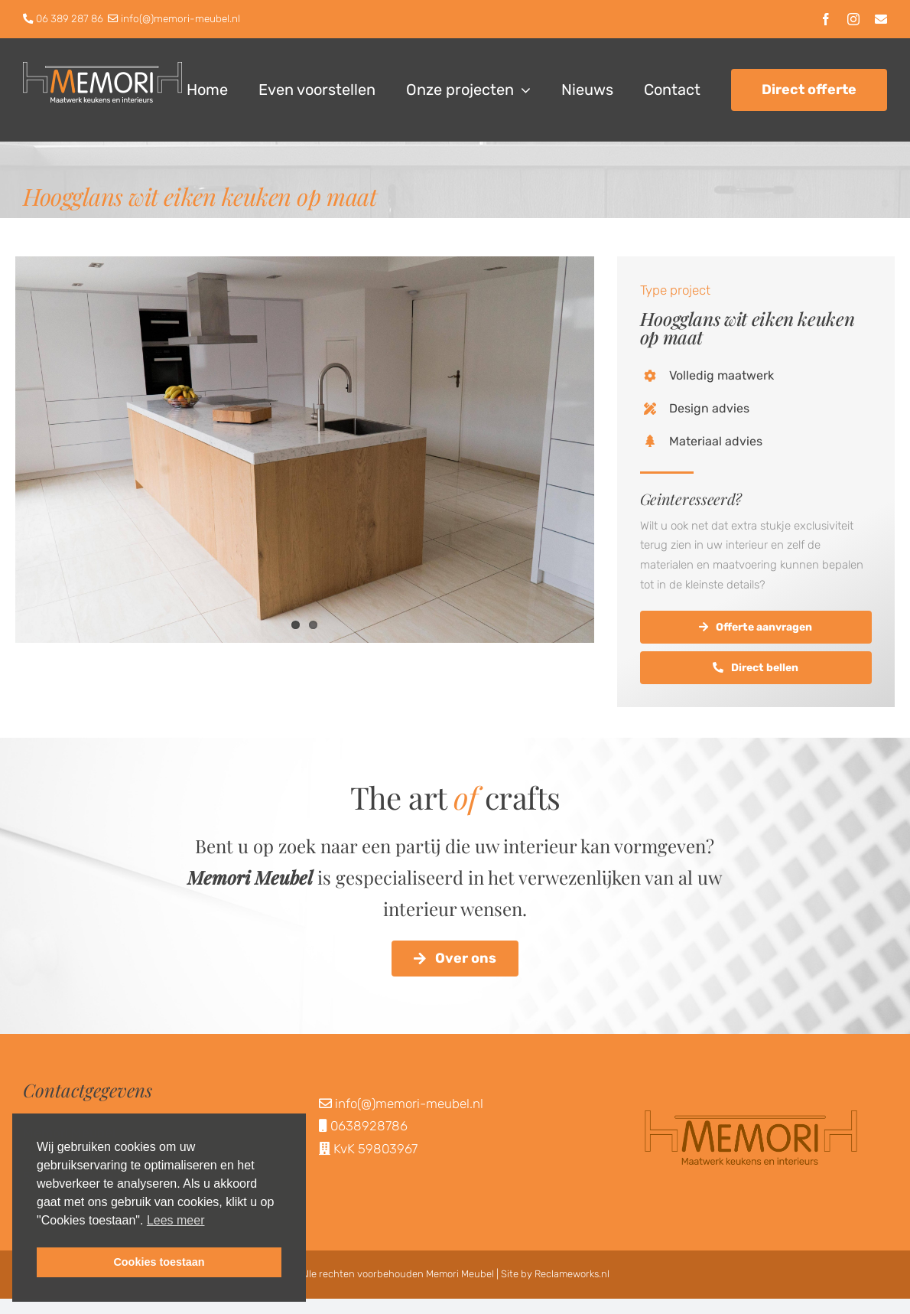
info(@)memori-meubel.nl (180, 18)
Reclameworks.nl (572, 1274)
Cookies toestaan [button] (158, 1262)
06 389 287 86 (69, 18)
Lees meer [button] (176, 1220)
